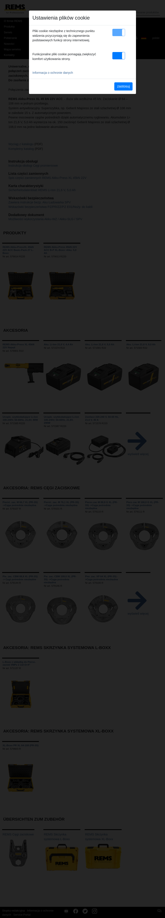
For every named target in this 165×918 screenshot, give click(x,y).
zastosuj (123, 86)
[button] (118, 32)
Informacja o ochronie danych (52, 72)
